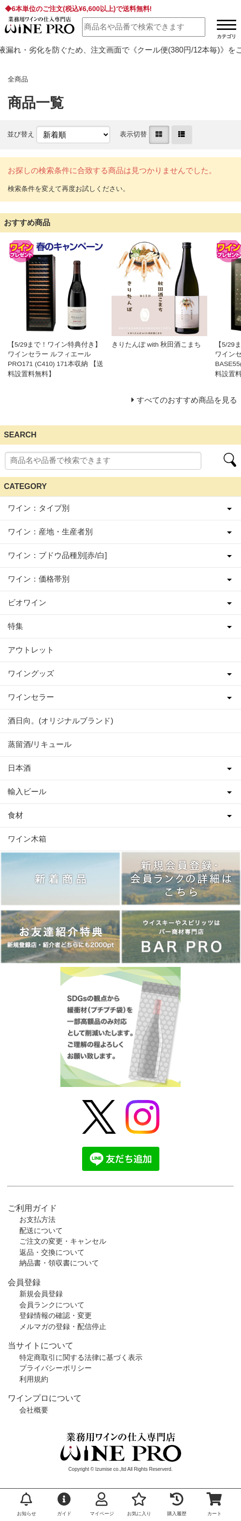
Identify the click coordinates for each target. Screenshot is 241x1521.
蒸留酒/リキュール (39, 744)
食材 (15, 815)
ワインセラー (31, 697)
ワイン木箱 (27, 839)
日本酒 (19, 768)
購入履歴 (176, 1504)
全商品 (18, 79)
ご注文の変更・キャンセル (62, 1241)
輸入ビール (27, 792)
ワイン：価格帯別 (39, 579)
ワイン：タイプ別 (39, 508)
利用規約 (33, 1379)
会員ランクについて (52, 1305)
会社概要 (33, 1410)
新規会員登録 (41, 1294)
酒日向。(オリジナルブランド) (60, 721)
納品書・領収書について (59, 1263)
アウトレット (31, 650)
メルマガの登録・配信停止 (62, 1326)
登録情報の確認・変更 (55, 1315)
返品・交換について (52, 1252)
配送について (41, 1230)
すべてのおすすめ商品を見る (187, 400)
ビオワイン (27, 602)
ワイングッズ (31, 673)
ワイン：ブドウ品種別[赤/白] (57, 555)
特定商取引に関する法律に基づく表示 (80, 1357)
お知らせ (26, 1504)
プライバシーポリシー (55, 1368)
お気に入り (139, 1504)
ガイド (64, 1504)
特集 (15, 626)
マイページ (102, 1504)
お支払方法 (37, 1219)
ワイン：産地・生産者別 (50, 532)
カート (214, 1504)
